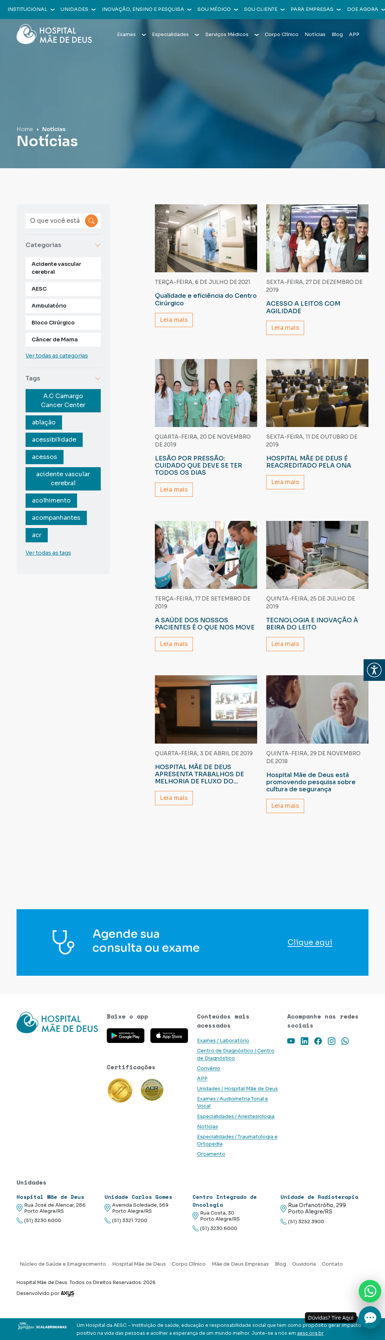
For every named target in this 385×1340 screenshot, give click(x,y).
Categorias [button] (63, 245)
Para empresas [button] (316, 9)
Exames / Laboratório (223, 1041)
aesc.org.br (310, 1333)
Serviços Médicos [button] (232, 35)
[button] (374, 670)
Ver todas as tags (48, 552)
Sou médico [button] (217, 9)
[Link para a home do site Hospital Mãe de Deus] (57, 1022)
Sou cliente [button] (264, 9)
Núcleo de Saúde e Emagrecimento (63, 1264)
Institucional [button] (31, 9)
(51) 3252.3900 (302, 1222)
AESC (39, 288)
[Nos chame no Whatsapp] (370, 1291)
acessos (44, 457)
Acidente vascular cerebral (56, 268)
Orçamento (211, 1154)
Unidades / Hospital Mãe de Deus (237, 1089)
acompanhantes (56, 518)
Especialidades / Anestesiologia (235, 1117)
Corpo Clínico (282, 35)
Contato (332, 1264)
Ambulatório (49, 305)
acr (36, 535)
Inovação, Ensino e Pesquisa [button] (146, 9)
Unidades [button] (78, 9)
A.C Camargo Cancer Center (63, 400)
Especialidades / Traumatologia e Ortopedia (237, 1140)
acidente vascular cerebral (63, 478)
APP (354, 35)
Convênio (208, 1068)
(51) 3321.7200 (126, 1221)
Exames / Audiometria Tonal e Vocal (232, 1102)
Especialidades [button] (175, 35)
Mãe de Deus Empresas (240, 1264)
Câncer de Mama (55, 339)
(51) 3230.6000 (39, 1221)
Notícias (315, 35)
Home (25, 129)
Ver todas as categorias (57, 355)
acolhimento (51, 500)
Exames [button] (131, 35)
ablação (44, 422)
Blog (337, 35)
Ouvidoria (304, 1264)
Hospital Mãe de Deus (139, 1264)
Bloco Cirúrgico (53, 322)
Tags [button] (63, 378)
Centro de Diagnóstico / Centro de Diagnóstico (235, 1054)
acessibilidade (54, 440)
